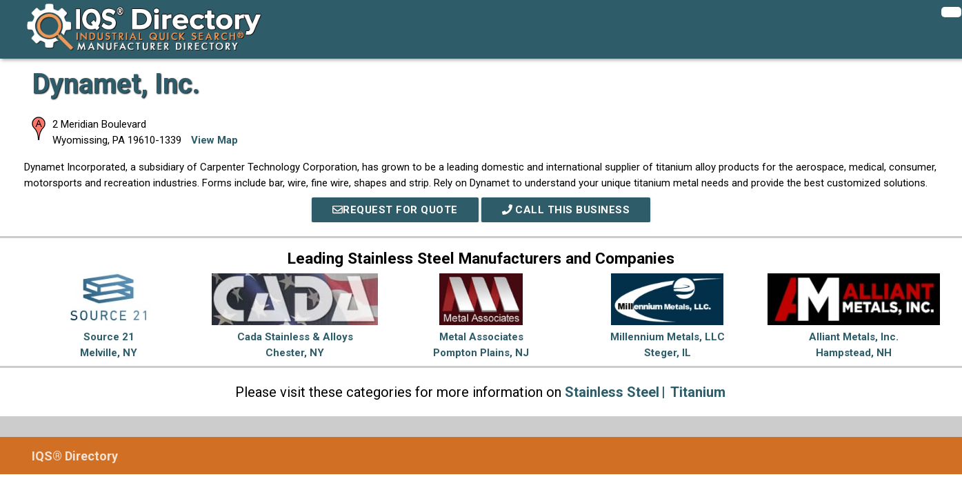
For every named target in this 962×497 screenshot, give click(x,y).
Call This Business (566, 210)
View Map (214, 140)
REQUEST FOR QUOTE (395, 210)
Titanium (697, 392)
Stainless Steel (612, 392)
